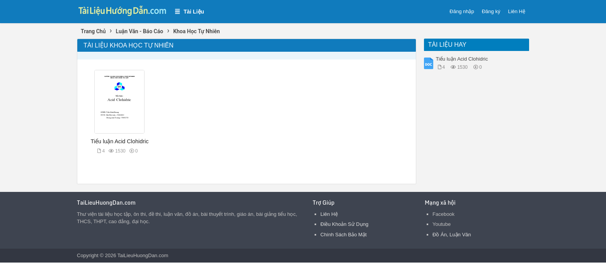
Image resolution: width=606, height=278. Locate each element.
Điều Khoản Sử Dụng (344, 224)
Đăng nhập (461, 11)
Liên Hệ (516, 11)
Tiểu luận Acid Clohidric (120, 141)
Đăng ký (491, 11)
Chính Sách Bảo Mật (343, 234)
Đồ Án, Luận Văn (451, 234)
